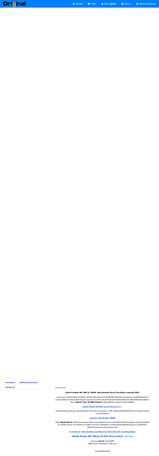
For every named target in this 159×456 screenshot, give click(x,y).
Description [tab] (10, 356)
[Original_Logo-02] (14, 2)
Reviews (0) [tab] (10, 361)
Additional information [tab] (28, 356)
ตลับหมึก (101, 415)
